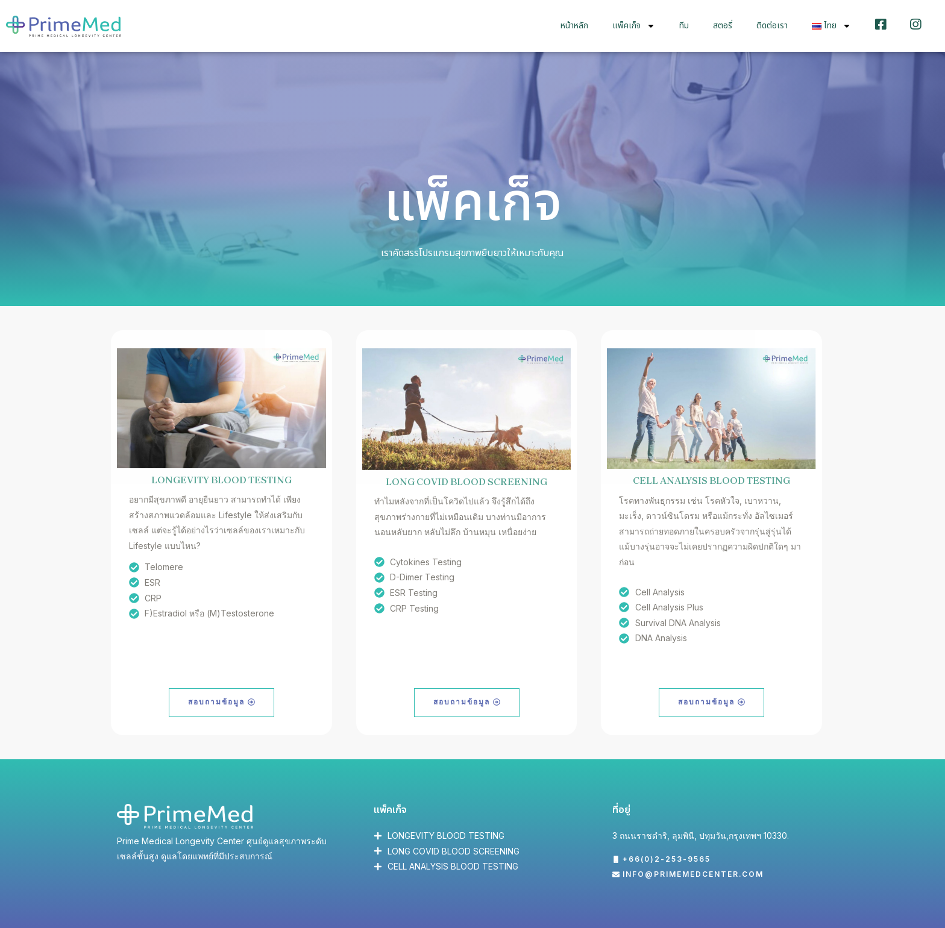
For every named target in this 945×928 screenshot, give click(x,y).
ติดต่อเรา (772, 25)
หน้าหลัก (574, 25)
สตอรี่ (722, 25)
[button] (661, 860)
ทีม (684, 25)
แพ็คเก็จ (633, 25)
